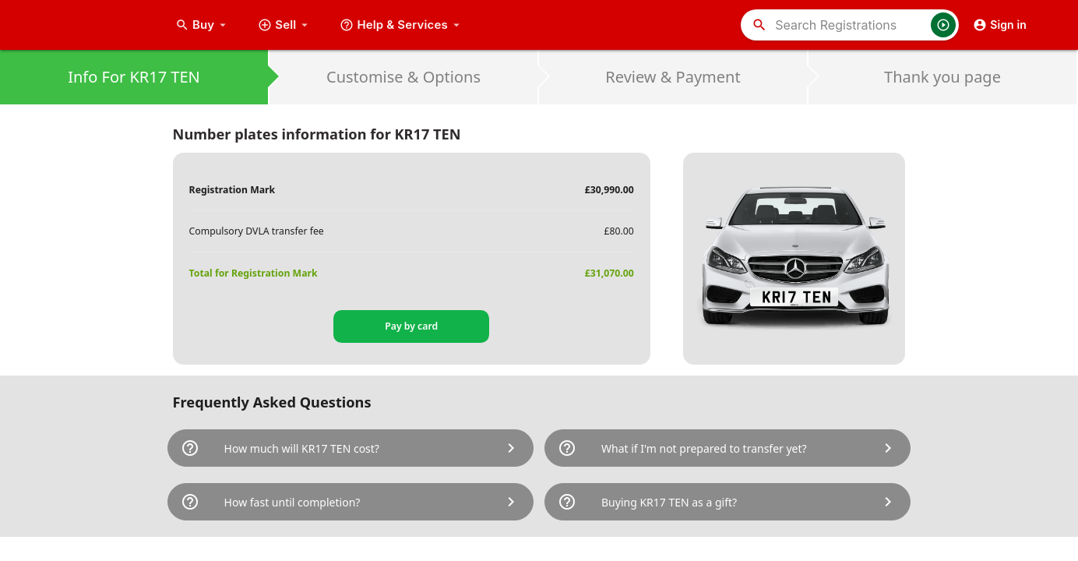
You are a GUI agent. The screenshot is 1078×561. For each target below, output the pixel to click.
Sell (285, 25)
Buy (202, 25)
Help (401, 25)
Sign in (1000, 25)
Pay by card (411, 326)
